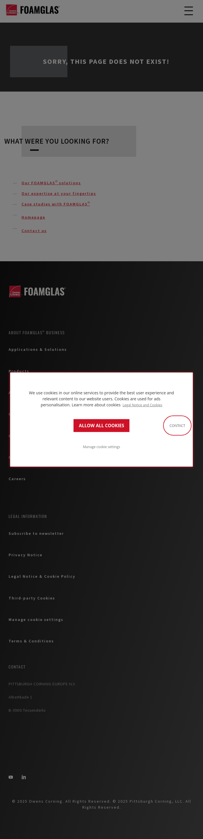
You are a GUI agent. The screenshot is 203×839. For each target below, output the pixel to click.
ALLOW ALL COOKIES (101, 425)
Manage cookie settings (101, 446)
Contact (177, 425)
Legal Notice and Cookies (143, 405)
